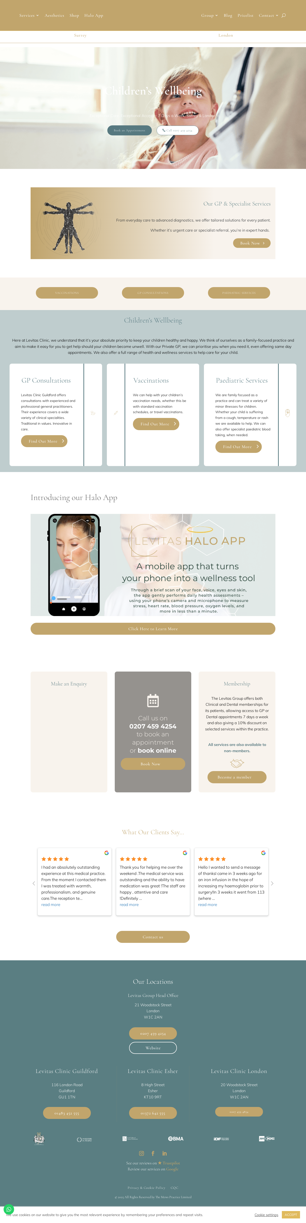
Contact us (153, 936)
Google (172, 1169)
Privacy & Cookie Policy (146, 1188)
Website (153, 1048)
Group (207, 16)
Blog (228, 16)
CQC (174, 1188)
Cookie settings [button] (266, 1215)
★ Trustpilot (169, 1163)
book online (157, 750)
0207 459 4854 (239, 1111)
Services (27, 16)
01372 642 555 (153, 1113)
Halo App (93, 16)
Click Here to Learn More (153, 628)
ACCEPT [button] (291, 1215)
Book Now (250, 243)
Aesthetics (54, 16)
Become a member (235, 777)
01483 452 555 (67, 1113)
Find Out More (43, 441)
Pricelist (246, 16)
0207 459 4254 (152, 726)
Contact (266, 16)
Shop (74, 16)
